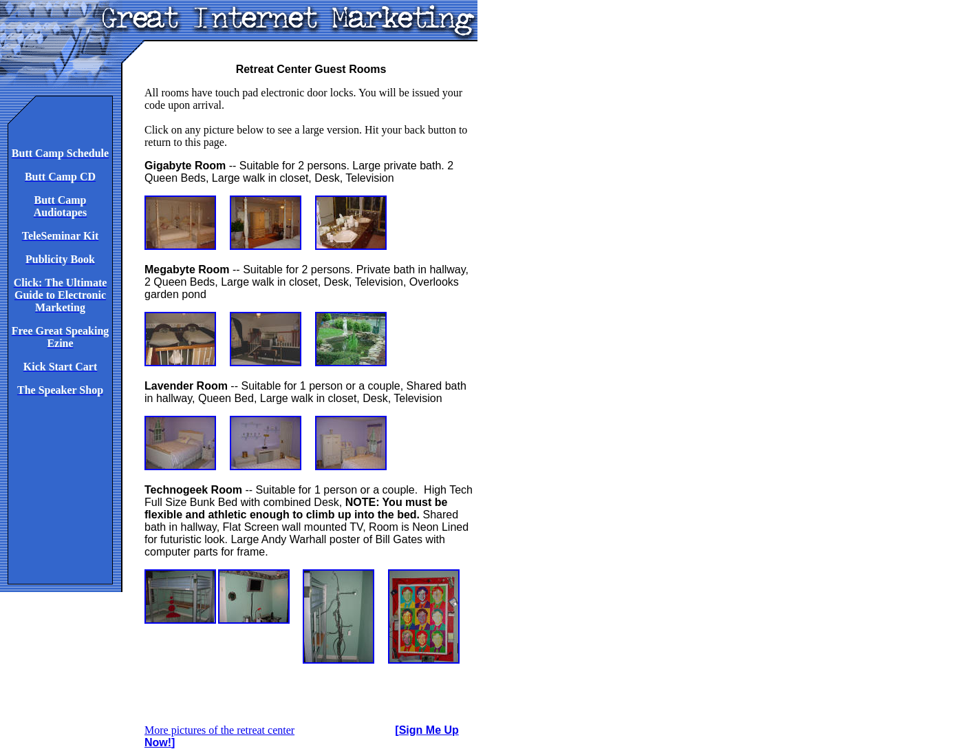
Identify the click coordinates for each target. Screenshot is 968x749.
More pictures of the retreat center (219, 730)
